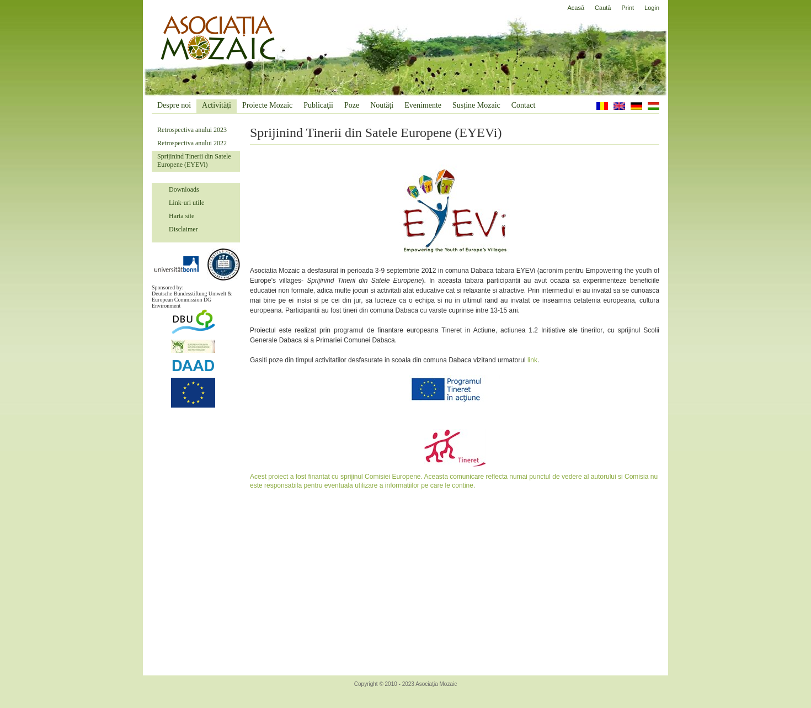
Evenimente (422, 105)
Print (627, 7)
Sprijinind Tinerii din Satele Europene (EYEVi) (194, 160)
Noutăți (381, 105)
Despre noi (174, 105)
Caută (603, 7)
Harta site (181, 216)
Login (651, 7)
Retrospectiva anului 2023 (192, 130)
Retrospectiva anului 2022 (192, 143)
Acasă (576, 7)
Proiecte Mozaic (267, 105)
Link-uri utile (186, 203)
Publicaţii (318, 105)
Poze (351, 105)
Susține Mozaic (476, 105)
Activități (216, 105)
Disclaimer (183, 229)
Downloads (184, 189)
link (532, 360)
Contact (523, 105)
